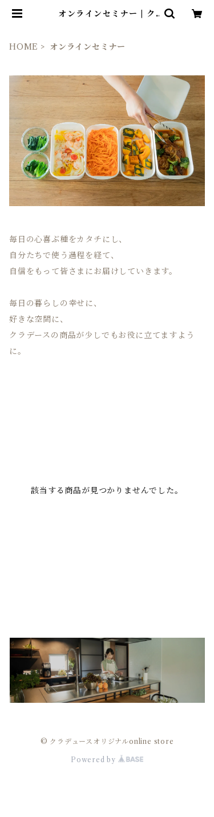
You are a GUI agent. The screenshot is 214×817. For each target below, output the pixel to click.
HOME (23, 47)
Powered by (107, 759)
